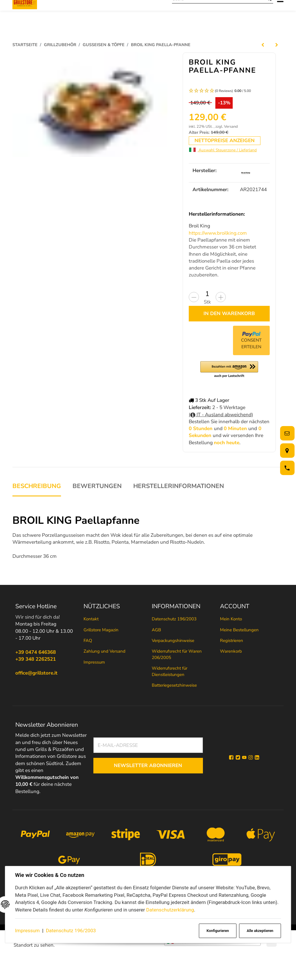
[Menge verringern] (194, 297)
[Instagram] (250, 757)
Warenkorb (231, 651)
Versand (231, 126)
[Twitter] (238, 757)
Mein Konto (231, 619)
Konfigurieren (218, 930)
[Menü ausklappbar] (280, 11)
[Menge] (207, 294)
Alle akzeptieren (260, 930)
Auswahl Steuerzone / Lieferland (223, 150)
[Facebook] (231, 757)
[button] (229, 91)
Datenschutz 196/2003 (71, 930)
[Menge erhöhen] (221, 297)
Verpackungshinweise (173, 640)
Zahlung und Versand (104, 651)
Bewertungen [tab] (97, 486)
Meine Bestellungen (239, 630)
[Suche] (218, 11)
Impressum (27, 930)
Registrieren (231, 640)
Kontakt (91, 619)
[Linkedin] (257, 757)
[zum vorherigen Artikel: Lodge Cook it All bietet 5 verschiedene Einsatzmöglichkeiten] (263, 44)
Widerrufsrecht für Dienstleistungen (169, 671)
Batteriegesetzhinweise (174, 685)
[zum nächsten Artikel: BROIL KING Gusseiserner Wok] (277, 44)
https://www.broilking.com (218, 233)
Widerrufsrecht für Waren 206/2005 (177, 654)
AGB (156, 630)
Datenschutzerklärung (170, 910)
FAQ (88, 640)
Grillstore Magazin (101, 630)
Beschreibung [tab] (36, 486)
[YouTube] (244, 757)
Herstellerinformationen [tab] (178, 486)
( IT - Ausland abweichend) (221, 414)
